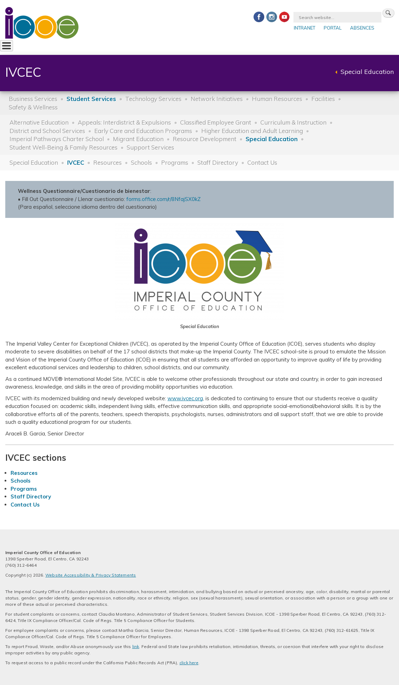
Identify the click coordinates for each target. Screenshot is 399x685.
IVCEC (75, 162)
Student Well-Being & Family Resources (64, 147)
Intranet (304, 28)
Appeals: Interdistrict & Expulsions (124, 122)
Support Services (150, 147)
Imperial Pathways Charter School (57, 139)
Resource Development (204, 139)
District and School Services (47, 130)
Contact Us (262, 162)
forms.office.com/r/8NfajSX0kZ (163, 199)
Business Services (33, 98)
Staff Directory (217, 162)
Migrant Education (138, 139)
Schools (141, 162)
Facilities (323, 98)
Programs (174, 162)
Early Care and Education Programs (143, 130)
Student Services (91, 98)
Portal (333, 28)
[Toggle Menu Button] (6, 45)
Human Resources (277, 98)
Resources (107, 162)
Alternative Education (39, 122)
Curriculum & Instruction (293, 122)
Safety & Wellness (33, 107)
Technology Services (153, 98)
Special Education (367, 72)
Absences (362, 28)
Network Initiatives (217, 98)
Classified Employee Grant (215, 122)
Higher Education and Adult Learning (252, 130)
